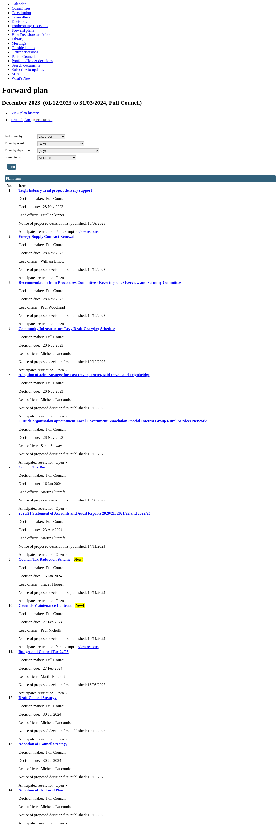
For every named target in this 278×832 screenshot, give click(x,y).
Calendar (19, 4)
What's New (21, 78)
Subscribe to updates (28, 70)
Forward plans (23, 30)
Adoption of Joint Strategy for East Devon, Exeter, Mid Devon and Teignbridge (83, 375)
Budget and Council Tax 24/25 (43, 652)
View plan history (25, 113)
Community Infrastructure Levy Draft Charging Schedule (66, 329)
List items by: (14, 136)
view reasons (88, 231)
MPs (15, 74)
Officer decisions (25, 52)
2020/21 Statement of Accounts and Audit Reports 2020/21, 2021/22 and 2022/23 (84, 513)
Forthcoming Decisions (30, 26)
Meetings (19, 43)
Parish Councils (24, 56)
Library (17, 39)
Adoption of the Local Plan (40, 790)
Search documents (26, 65)
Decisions (19, 21)
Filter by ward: (15, 143)
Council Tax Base (32, 467)
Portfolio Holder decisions (32, 61)
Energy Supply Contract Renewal (46, 236)
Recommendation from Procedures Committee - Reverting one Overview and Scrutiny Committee (99, 282)
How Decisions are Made (31, 35)
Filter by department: (19, 150)
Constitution (21, 13)
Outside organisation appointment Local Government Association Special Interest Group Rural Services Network (112, 421)
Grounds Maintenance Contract (44, 605)
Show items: (13, 157)
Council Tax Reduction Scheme (44, 559)
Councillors (21, 17)
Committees (21, 8)
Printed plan (31, 120)
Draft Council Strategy (37, 698)
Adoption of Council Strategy (42, 744)
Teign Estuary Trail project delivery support (55, 190)
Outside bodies (23, 48)
